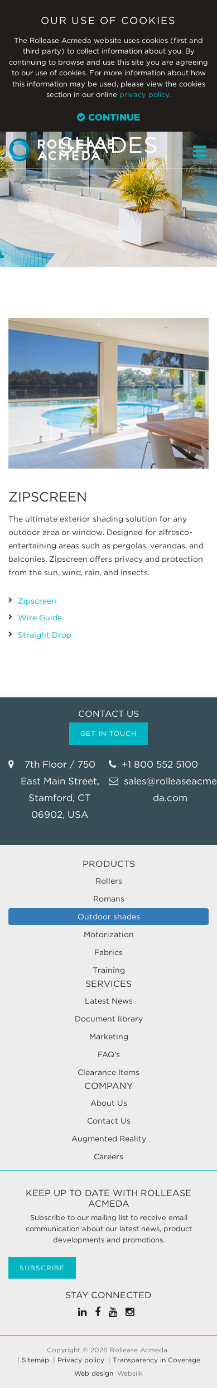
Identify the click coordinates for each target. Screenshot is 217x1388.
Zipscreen (37, 600)
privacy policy (144, 94)
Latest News (109, 1000)
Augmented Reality (108, 1138)
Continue (108, 117)
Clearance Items (108, 1072)
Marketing (108, 1036)
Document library (109, 1018)
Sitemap (35, 1360)
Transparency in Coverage (156, 1360)
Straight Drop (44, 634)
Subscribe (42, 1268)
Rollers (108, 880)
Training (109, 970)
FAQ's (109, 1054)
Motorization (109, 934)
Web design (93, 1373)
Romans (108, 898)
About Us (108, 1102)
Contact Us (109, 1120)
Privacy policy (80, 1360)
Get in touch (108, 733)
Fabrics (108, 952)
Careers (108, 1156)
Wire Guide (40, 617)
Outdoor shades (109, 916)
